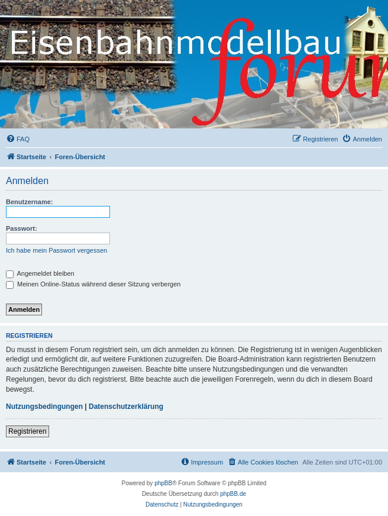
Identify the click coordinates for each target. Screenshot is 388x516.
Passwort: (21, 228)
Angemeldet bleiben (40, 273)
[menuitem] (18, 139)
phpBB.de (233, 494)
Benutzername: (29, 201)
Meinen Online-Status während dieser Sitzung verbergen (93, 284)
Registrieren (27, 431)
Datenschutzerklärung (126, 406)
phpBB (163, 483)
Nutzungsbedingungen (44, 406)
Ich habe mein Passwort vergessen (56, 250)
